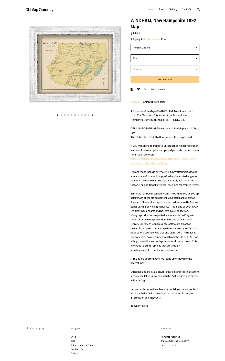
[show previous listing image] (57, 115)
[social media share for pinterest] (145, 89)
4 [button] (71, 115)
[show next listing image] (92, 115)
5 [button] (75, 115)
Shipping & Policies (154, 101)
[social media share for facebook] (132, 89)
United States (152, 39)
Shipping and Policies (82, 345)
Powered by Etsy (170, 345)
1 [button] (61, 115)
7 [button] (82, 115)
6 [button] (78, 115)
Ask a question (158, 89)
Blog (161, 9)
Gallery (173, 9)
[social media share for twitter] (139, 89)
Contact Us (77, 349)
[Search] (198, 10)
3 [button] (68, 115)
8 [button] (85, 115)
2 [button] (65, 115)
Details (135, 101)
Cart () (186, 9)
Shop (151, 9)
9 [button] (88, 115)
